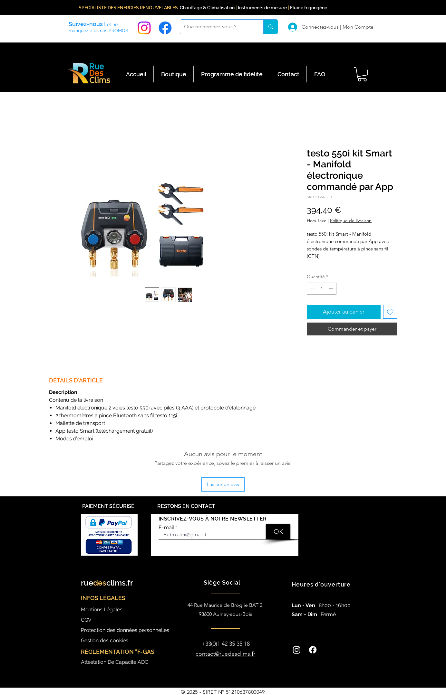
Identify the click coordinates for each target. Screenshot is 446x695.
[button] (362, 74)
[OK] (278, 531)
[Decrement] (312, 288)
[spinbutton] (321, 288)
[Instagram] (144, 27)
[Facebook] (165, 27)
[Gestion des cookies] (111, 640)
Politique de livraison (351, 220)
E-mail (166, 527)
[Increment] (331, 288)
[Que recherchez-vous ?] (217, 27)
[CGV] (111, 620)
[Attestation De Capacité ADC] (127, 662)
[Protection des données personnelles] (129, 630)
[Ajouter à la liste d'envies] (390, 312)
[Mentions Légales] (111, 609)
